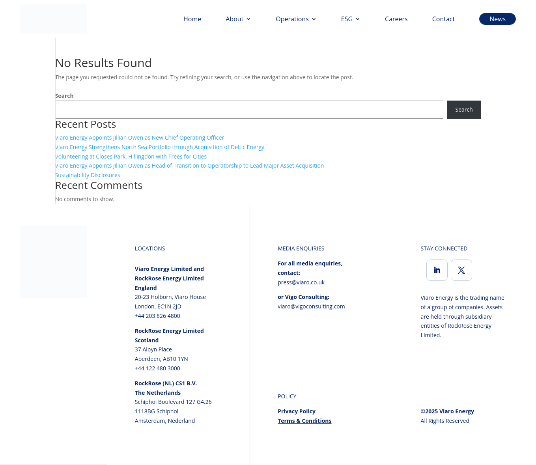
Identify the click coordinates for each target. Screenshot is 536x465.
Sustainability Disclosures (87, 175)
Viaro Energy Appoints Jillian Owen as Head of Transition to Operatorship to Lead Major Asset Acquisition (189, 165)
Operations (292, 19)
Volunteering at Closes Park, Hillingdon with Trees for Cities (131, 156)
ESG (347, 19)
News (497, 19)
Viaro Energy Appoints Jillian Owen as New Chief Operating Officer (139, 137)
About (234, 19)
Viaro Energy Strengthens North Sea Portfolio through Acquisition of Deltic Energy (160, 147)
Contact (443, 19)
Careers (396, 19)
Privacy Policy (297, 411)
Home (192, 19)
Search (64, 95)
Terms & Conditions (304, 420)
